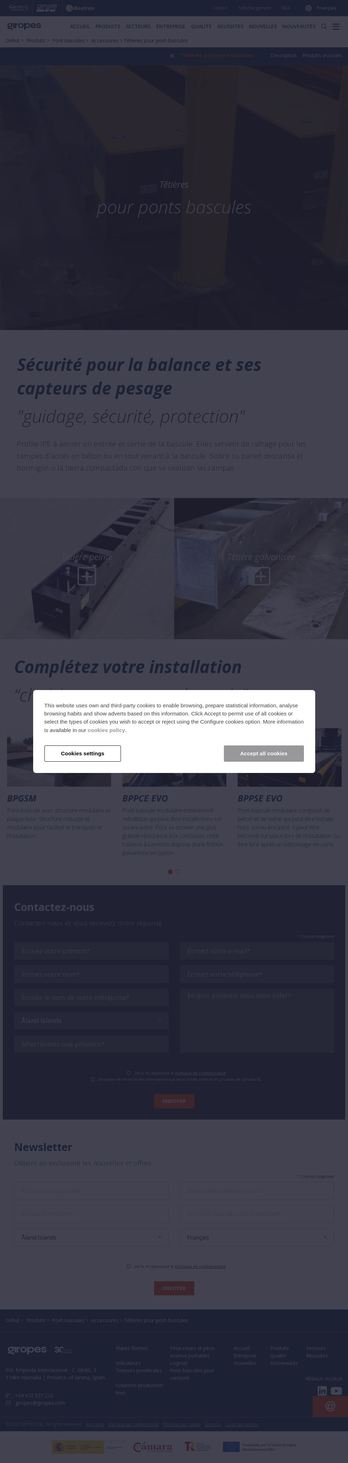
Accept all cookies (263, 753)
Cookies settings (82, 753)
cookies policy (106, 730)
